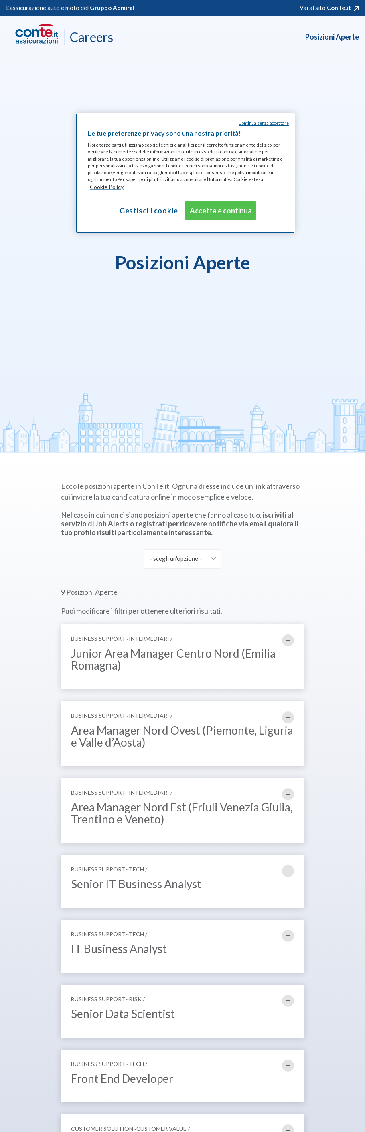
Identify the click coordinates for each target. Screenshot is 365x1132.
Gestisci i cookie (149, 210)
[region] (185, 173)
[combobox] (182, 559)
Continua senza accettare (264, 123)
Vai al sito (325, 7)
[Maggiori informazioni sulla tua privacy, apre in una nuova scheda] (107, 187)
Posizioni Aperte (332, 36)
